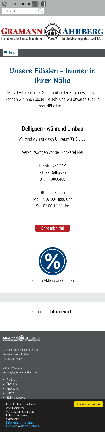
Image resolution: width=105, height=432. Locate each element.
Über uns (12, 384)
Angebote (12, 388)
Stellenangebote (16, 397)
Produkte (12, 379)
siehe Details (30, 426)
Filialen (10, 393)
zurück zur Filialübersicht (52, 312)
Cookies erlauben (88, 404)
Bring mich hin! (52, 228)
